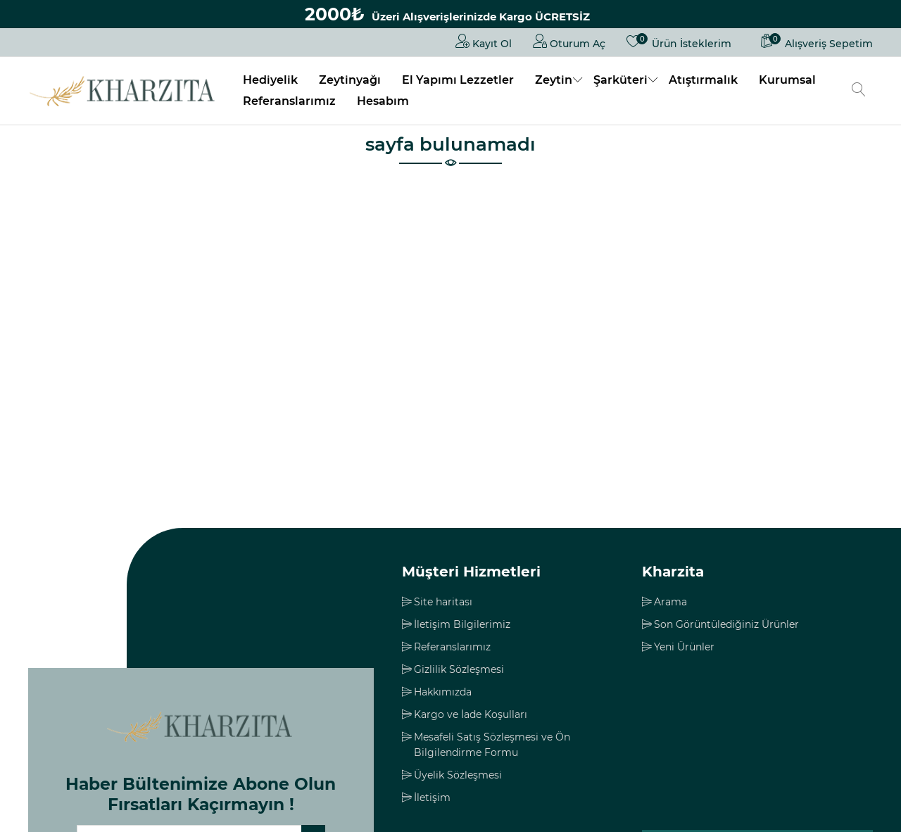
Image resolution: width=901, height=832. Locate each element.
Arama (670, 601)
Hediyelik (270, 80)
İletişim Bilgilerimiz (462, 624)
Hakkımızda (443, 692)
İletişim (432, 797)
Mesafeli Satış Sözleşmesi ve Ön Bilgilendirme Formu (492, 745)
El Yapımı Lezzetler (458, 80)
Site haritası (443, 601)
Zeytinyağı (350, 80)
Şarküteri (620, 80)
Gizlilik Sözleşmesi (459, 669)
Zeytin (553, 80)
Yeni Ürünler (684, 647)
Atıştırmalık (703, 80)
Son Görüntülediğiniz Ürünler (726, 624)
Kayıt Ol (483, 40)
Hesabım (383, 101)
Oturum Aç (569, 40)
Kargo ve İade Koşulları (470, 714)
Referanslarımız (289, 101)
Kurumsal (787, 80)
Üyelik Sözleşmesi (458, 775)
